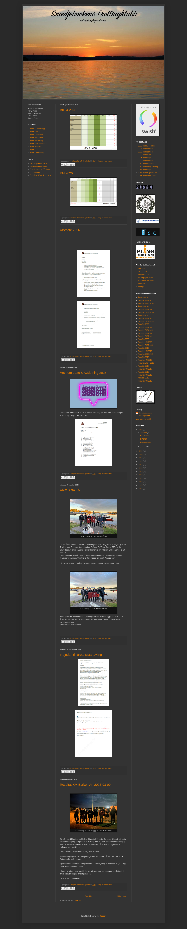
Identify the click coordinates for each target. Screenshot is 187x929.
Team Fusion (35, 132)
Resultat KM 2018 (145, 360)
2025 (141, 451)
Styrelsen (141, 284)
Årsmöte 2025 (143, 297)
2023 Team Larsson (145, 152)
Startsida (88, 896)
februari (144, 433)
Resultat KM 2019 (145, 351)
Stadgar (141, 287)
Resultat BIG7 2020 (145, 345)
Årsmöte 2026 (70, 230)
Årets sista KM (70, 490)
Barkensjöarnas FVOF (38, 163)
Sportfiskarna (35, 172)
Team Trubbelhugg (37, 153)
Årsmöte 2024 (143, 306)
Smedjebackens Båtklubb (40, 169)
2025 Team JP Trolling (146, 146)
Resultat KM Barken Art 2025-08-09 (85, 784)
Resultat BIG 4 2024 (146, 312)
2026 (141, 429)
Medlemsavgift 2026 (146, 281)
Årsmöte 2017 (143, 366)
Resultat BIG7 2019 (145, 354)
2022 (141, 461)
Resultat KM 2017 (145, 369)
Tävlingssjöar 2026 (145, 278)
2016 (141, 482)
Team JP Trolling (36, 141)
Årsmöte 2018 (143, 357)
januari (143, 447)
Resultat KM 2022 (145, 327)
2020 (141, 468)
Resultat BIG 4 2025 (146, 303)
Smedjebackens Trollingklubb (145, 414)
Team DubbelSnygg (37, 129)
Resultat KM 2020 (145, 342)
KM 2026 (66, 173)
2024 (141, 454)
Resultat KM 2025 (145, 300)
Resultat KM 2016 (145, 375)
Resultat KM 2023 (145, 318)
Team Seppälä (35, 147)
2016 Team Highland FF (147, 173)
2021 (141, 465)
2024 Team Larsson (145, 149)
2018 (141, 475)
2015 (141, 485)
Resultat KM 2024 (145, 309)
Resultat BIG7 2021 (145, 336)
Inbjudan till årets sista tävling (81, 655)
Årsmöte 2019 (143, 348)
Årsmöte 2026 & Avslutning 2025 (83, 373)
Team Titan (34, 150)
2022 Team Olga (144, 155)
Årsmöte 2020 (143, 339)
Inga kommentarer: (105, 161)
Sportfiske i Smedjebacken (40, 175)
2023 (141, 458)
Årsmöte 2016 (143, 372)
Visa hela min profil (143, 419)
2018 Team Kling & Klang (148, 167)
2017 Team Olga (144, 170)
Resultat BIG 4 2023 (146, 321)
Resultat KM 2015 (145, 381)
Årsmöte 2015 (143, 378)
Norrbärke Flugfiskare (38, 166)
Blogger (102, 916)
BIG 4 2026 (68, 110)
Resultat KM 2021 (145, 333)
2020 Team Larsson (145, 161)
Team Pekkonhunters (38, 144)
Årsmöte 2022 (143, 324)
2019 (141, 471)
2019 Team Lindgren (146, 164)
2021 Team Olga (144, 158)
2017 (141, 478)
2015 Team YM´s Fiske (147, 176)
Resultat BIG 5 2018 (146, 363)
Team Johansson (36, 138)
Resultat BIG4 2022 (145, 330)
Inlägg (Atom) (78, 900)
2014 (141, 489)
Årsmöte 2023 (143, 315)
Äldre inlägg (121, 896)
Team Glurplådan (36, 135)
